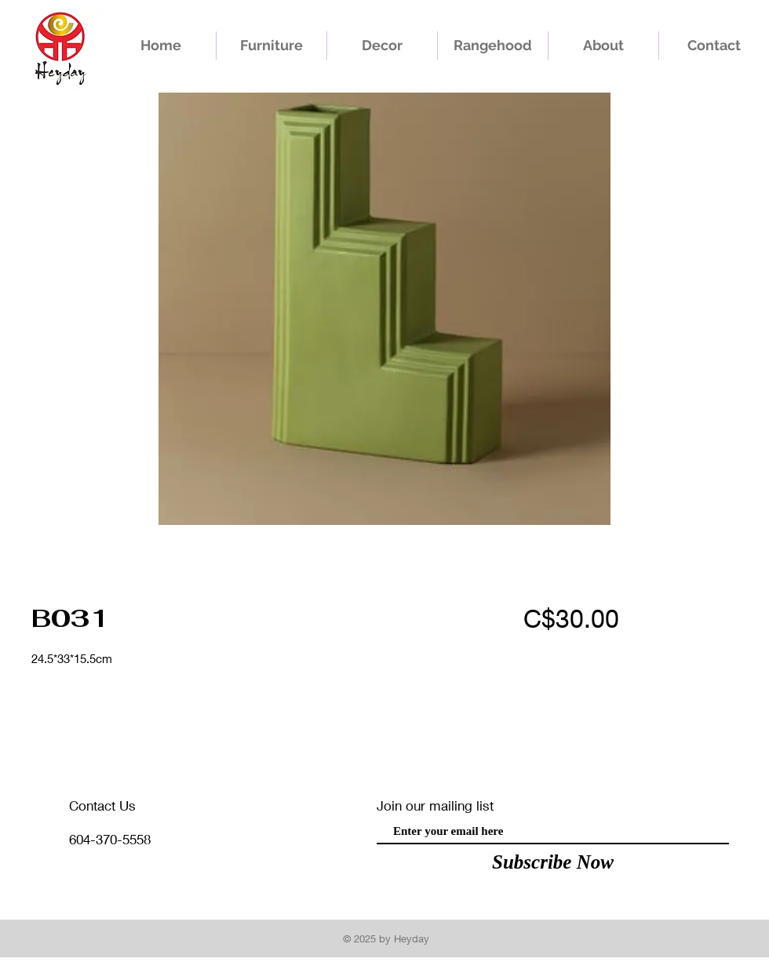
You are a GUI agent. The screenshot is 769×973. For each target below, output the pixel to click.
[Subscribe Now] (553, 861)
